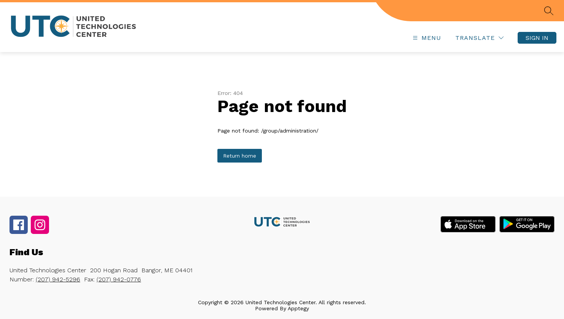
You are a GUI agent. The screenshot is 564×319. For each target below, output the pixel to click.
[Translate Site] (479, 38)
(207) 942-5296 (58, 279)
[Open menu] (426, 38)
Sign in (537, 37)
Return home (239, 156)
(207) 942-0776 (119, 279)
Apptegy (298, 308)
